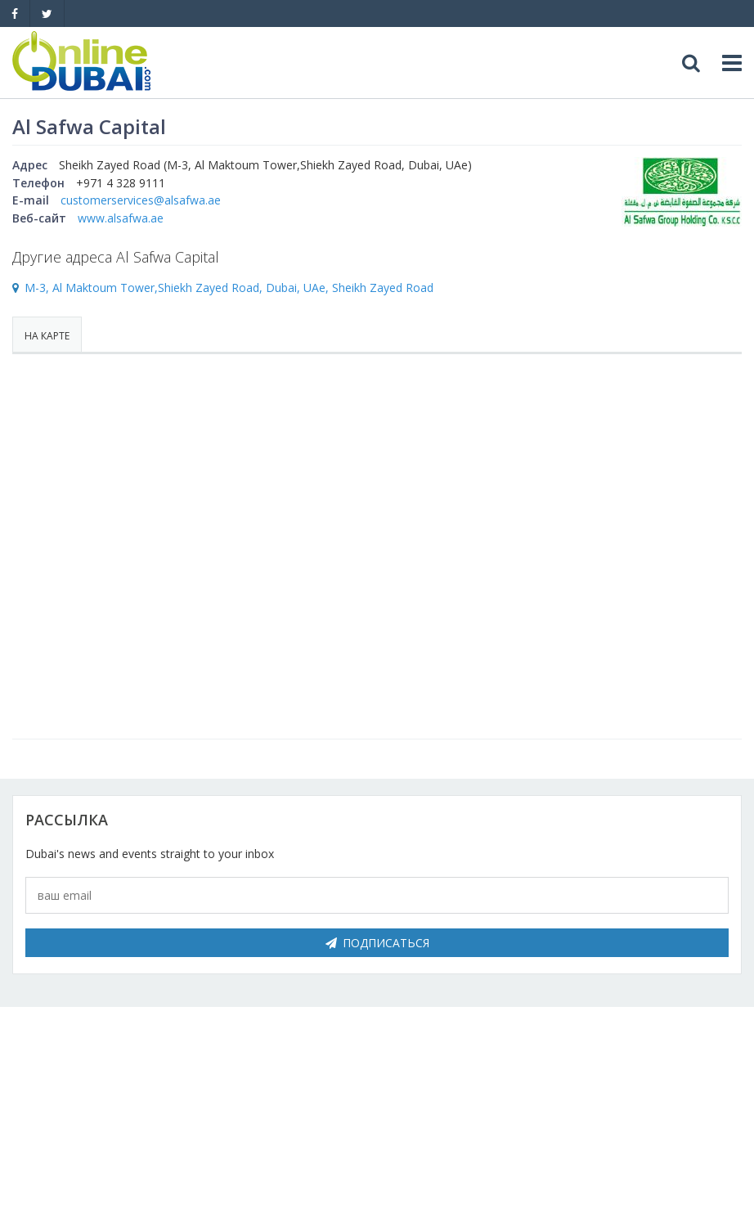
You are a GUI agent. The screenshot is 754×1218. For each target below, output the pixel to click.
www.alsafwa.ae (121, 218)
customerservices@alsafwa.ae (141, 200)
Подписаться (377, 943)
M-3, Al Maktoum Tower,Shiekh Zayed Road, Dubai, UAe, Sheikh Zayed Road (229, 287)
